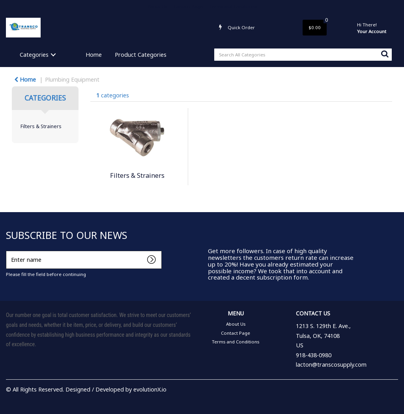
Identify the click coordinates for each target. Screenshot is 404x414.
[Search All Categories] (303, 54)
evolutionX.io (149, 389)
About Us (157, 6)
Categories (34, 54)
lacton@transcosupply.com (331, 364)
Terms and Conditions (233, 6)
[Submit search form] (385, 54)
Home (94, 54)
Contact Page (188, 6)
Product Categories (140, 54)
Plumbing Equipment (72, 79)
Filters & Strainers (41, 126)
